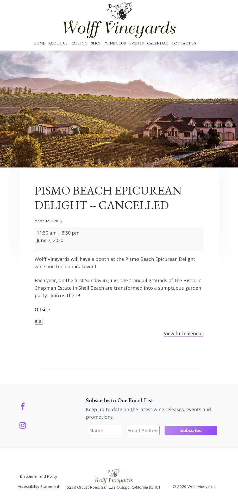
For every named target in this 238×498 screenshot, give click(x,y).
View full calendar (183, 333)
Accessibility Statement (38, 486)
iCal (39, 321)
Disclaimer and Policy (38, 476)
